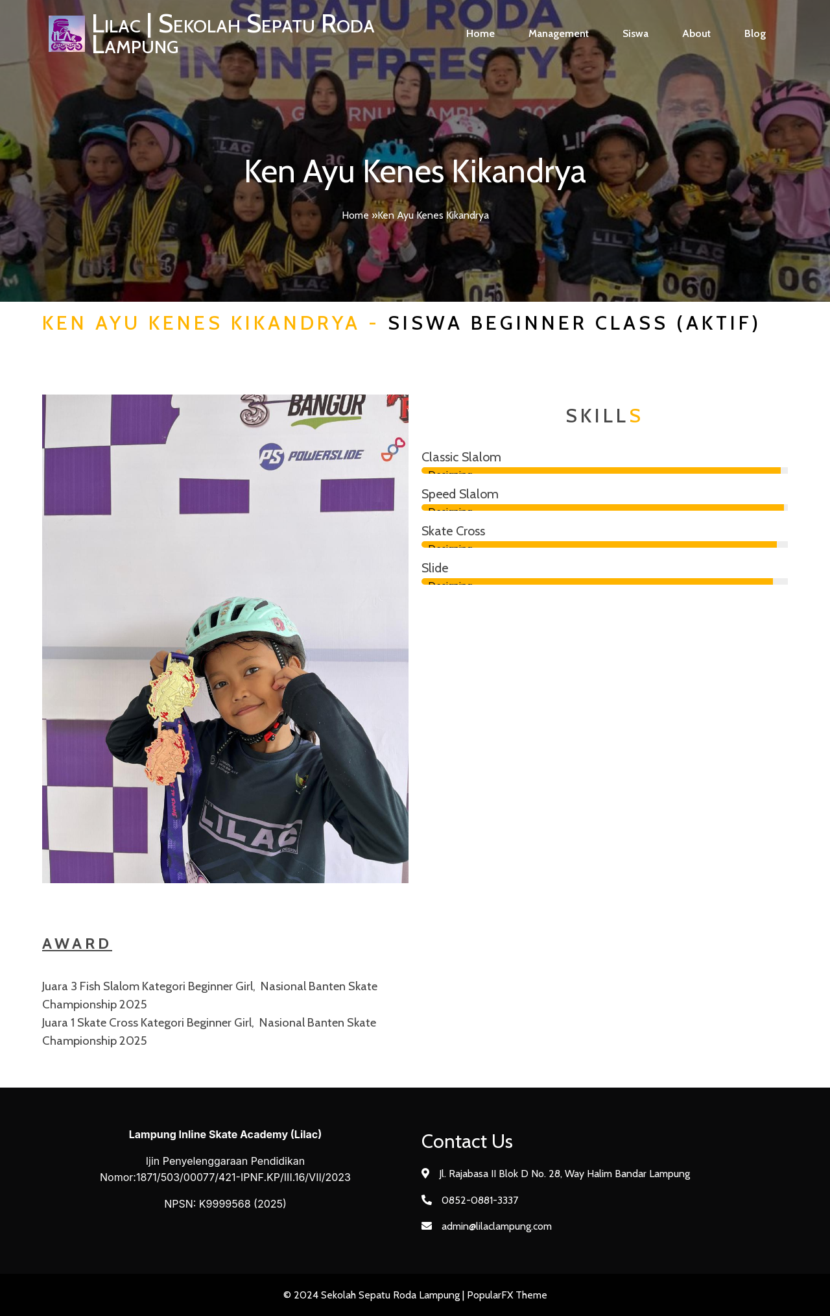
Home (355, 215)
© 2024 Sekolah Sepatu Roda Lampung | (375, 1295)
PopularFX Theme (507, 1295)
